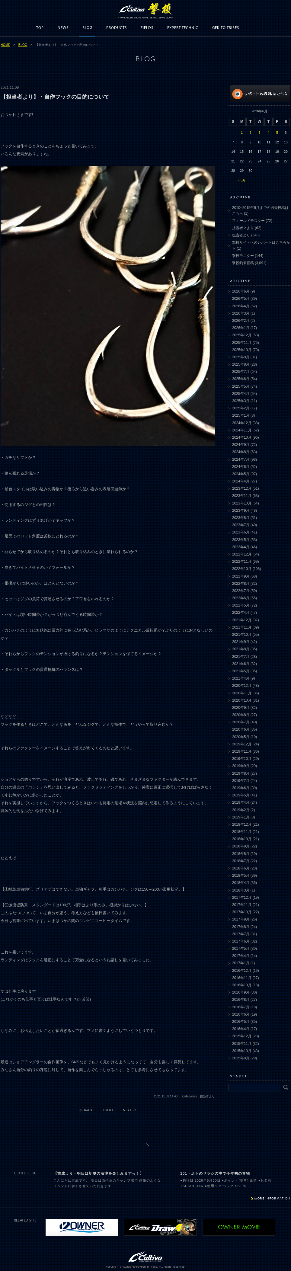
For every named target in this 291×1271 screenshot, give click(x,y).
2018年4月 (240, 883)
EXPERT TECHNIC (182, 28)
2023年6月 (240, 532)
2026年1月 (240, 328)
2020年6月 (240, 729)
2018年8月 (240, 854)
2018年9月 (240, 846)
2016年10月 (241, 985)
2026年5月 (240, 298)
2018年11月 (241, 832)
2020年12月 (241, 686)
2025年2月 (240, 408)
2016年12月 (241, 970)
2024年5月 (240, 474)
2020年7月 (240, 722)
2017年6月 (240, 941)
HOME (5, 44)
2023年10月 (241, 503)
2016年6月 (240, 1014)
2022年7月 (240, 591)
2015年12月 (241, 1036)
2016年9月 (240, 992)
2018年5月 (240, 875)
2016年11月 (241, 978)
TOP (40, 28)
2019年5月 (240, 795)
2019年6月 (240, 788)
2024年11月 (241, 430)
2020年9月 (240, 708)
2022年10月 (241, 569)
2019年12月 (241, 744)
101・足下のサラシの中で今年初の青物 (215, 1173)
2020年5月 (240, 737)
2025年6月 (240, 379)
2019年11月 (241, 751)
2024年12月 (241, 423)
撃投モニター (243, 256)
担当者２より (243, 228)
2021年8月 (240, 649)
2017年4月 (240, 956)
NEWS (63, 28)
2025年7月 (240, 372)
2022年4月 (240, 612)
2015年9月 (240, 1058)
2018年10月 (241, 839)
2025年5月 (240, 386)
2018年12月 (241, 824)
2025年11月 (241, 343)
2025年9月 (240, 357)
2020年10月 (241, 700)
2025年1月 (240, 415)
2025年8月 (240, 364)
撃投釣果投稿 (243, 263)
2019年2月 (240, 810)
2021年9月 (240, 642)
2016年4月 (240, 1029)
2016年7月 (240, 1007)
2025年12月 (241, 335)
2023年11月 (241, 496)
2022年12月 (241, 554)
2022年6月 (240, 598)
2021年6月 (240, 664)
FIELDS (147, 28)
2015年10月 (241, 1051)
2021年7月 (240, 657)
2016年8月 (240, 999)
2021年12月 (241, 620)
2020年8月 (240, 715)
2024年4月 (240, 481)
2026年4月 (240, 306)
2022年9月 (240, 576)
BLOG (87, 28)
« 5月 (242, 180)
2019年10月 (241, 759)
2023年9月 (240, 510)
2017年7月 (240, 934)
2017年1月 (240, 963)
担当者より (241, 235)
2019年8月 (240, 773)
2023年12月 (241, 488)
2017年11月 (241, 905)
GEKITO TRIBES (225, 28)
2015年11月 (241, 1044)
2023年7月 (240, 525)
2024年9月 (240, 445)
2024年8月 (240, 452)
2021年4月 (240, 678)
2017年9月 (240, 919)
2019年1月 (240, 817)
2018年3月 (240, 890)
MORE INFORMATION (272, 1198)
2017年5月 (240, 948)
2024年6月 (240, 467)
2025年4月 (240, 394)
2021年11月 (241, 627)
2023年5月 (240, 540)
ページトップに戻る (145, 1144)
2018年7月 (240, 861)
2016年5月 (240, 1022)
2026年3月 (240, 313)
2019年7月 (240, 781)
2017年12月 (241, 897)
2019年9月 (240, 766)
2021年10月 (241, 634)
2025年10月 (241, 350)
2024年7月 (240, 459)
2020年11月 (241, 693)
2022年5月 (240, 605)
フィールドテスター (248, 221)
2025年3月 (240, 401)
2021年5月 (240, 671)
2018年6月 (240, 868)
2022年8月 (240, 583)
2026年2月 (240, 321)
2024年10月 (241, 437)
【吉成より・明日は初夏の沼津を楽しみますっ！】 (98, 1173)
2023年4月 (240, 547)
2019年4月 (240, 802)
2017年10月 (241, 912)
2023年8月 (240, 518)
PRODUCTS (116, 28)
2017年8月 (240, 927)
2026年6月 (240, 291)
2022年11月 (241, 561)
